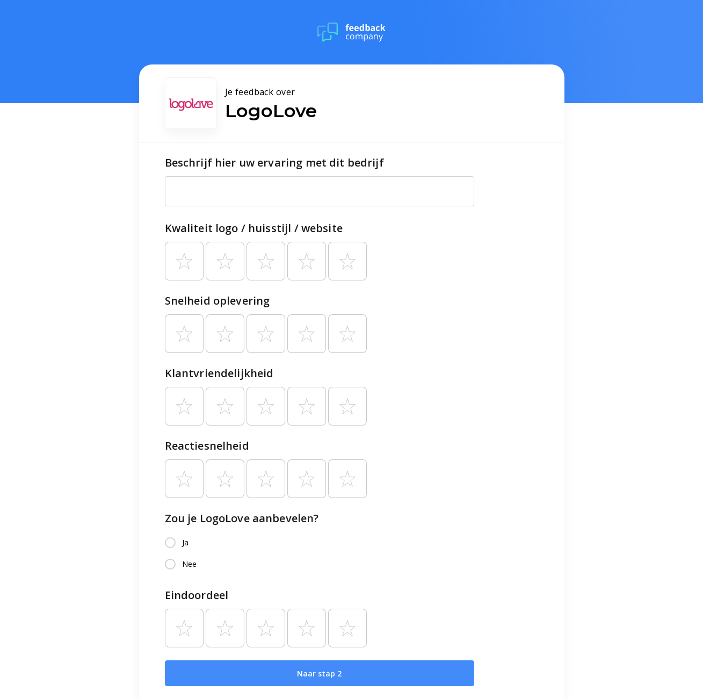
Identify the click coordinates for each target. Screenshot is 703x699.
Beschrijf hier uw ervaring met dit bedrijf (274, 162)
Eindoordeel (197, 595)
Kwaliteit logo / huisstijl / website (254, 228)
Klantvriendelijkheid (219, 373)
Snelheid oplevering (217, 300)
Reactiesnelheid (207, 445)
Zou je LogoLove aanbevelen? (242, 518)
